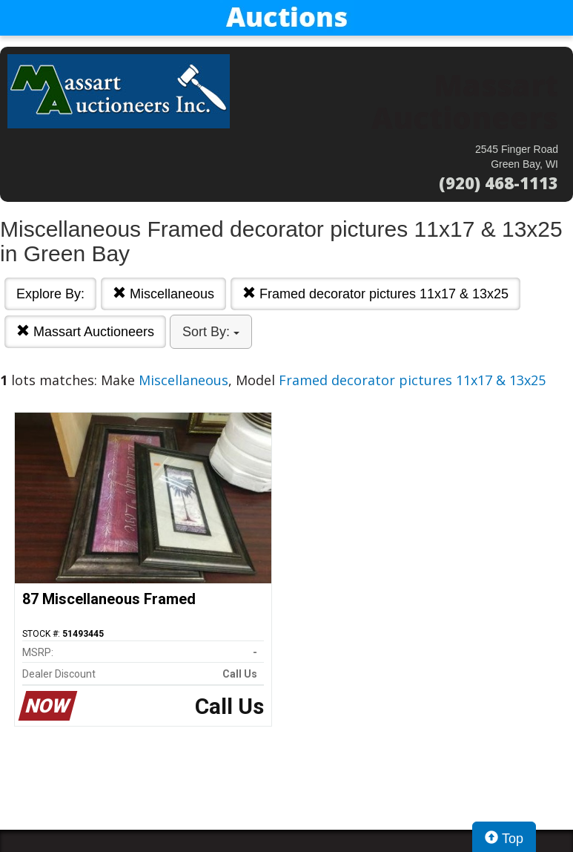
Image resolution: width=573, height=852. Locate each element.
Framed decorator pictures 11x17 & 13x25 (375, 293)
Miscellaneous (163, 293)
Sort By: (210, 331)
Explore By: (50, 293)
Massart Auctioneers (85, 331)
